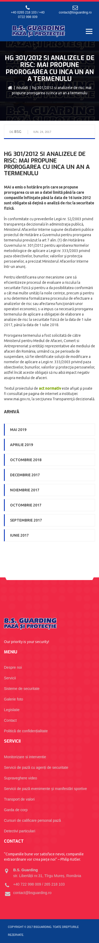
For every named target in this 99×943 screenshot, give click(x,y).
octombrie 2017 (25, 505)
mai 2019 (18, 430)
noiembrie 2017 (24, 490)
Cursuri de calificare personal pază (32, 820)
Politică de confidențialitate (26, 731)
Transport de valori (19, 799)
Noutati (22, 88)
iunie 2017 (19, 535)
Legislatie (12, 710)
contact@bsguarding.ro (75, 12)
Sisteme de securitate (22, 688)
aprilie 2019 (21, 445)
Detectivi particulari (19, 831)
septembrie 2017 (26, 520)
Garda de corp (16, 810)
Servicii (10, 678)
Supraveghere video (20, 778)
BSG (17, 131)
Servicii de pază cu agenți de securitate (36, 767)
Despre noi (13, 667)
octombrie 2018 (25, 460)
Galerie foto (13, 699)
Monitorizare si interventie (25, 757)
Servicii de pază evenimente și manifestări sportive (45, 789)
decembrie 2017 (25, 475)
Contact (10, 720)
